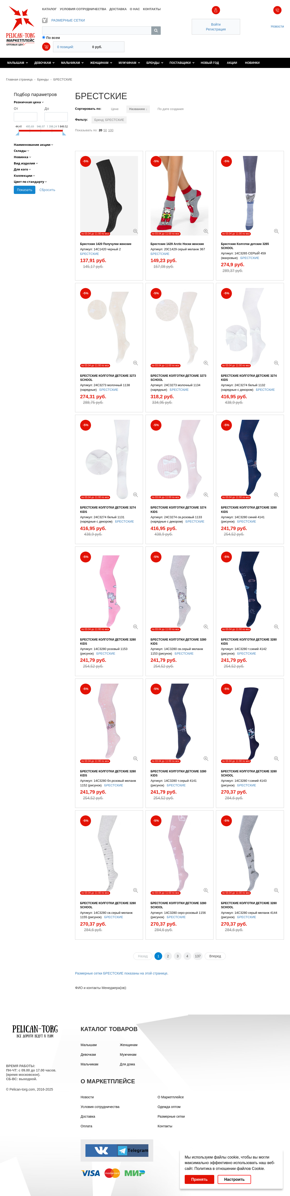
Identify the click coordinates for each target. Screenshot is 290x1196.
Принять (199, 1179)
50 (105, 130)
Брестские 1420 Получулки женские (105, 244)
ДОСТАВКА (118, 9)
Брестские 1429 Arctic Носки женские (177, 244)
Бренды (154, 63)
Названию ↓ (138, 109)
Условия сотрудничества (100, 1107)
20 (100, 130)
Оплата (86, 1126)
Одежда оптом (169, 1107)
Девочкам (44, 63)
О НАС (135, 9)
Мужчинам (129, 63)
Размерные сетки (171, 1116)
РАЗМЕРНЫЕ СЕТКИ (63, 20)
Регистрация (216, 29)
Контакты (165, 1126)
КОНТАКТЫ (152, 9)
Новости (277, 26)
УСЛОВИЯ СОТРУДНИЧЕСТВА (83, 9)
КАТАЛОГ (49, 9)
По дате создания (170, 109)
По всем (53, 38)
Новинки (252, 63)
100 (111, 130)
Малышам (17, 63)
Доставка (88, 1116)
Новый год (210, 63)
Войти (216, 24)
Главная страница (19, 79)
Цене (114, 109)
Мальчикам (72, 63)
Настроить (234, 1179)
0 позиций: (65, 47)
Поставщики (182, 63)
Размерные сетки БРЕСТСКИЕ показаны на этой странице (121, 973)
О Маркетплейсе (171, 1097)
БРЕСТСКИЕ (62, 79)
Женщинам (101, 63)
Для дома (127, 1064)
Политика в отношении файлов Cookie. (229, 1168)
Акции (232, 63)
